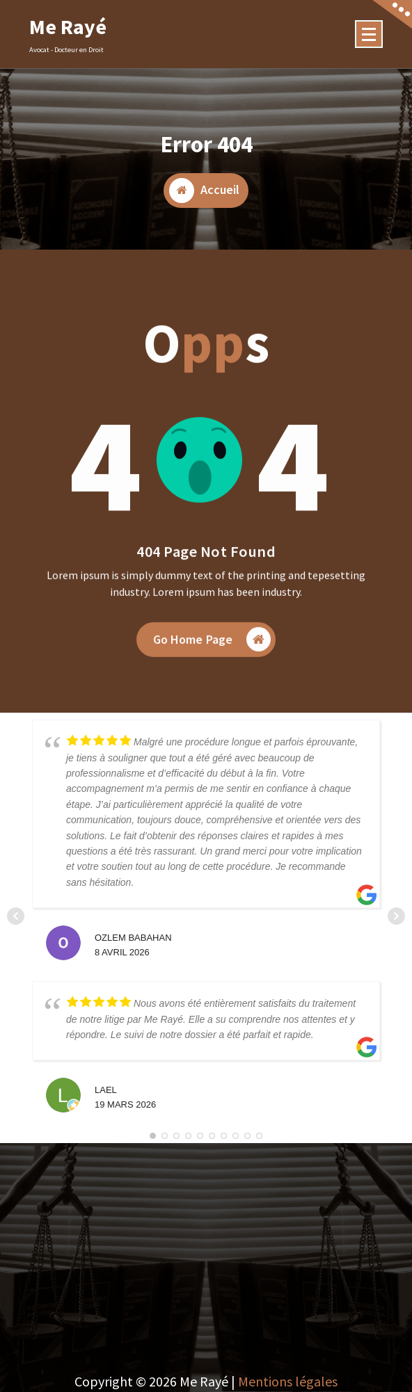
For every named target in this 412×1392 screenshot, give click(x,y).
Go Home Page (212, 655)
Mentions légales (288, 1381)
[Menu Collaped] (369, 34)
